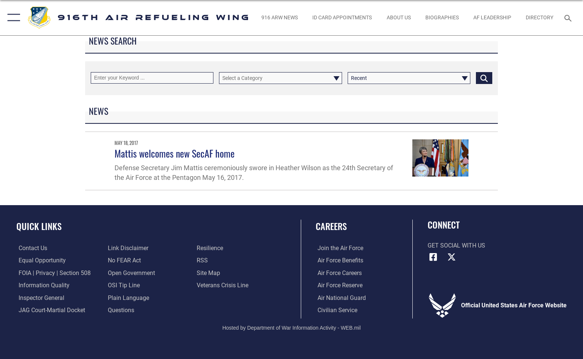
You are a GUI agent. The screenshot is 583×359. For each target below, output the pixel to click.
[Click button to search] (484, 78)
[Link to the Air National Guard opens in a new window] (340, 297)
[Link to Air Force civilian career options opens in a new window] (335, 310)
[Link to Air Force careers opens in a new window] (338, 272)
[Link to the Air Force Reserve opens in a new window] (338, 285)
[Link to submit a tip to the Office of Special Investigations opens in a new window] (123, 285)
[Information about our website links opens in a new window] (127, 248)
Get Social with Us (456, 245)
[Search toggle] (569, 17)
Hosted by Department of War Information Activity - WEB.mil (291, 327)
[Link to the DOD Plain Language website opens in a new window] (127, 297)
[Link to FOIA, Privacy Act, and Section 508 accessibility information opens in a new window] (52, 272)
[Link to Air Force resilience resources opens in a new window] (210, 248)
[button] (12, 17)
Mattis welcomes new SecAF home (175, 153)
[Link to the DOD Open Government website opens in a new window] (130, 272)
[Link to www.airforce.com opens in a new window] (338, 248)
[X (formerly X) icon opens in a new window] (451, 257)
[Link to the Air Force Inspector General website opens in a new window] (39, 297)
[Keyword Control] (152, 78)
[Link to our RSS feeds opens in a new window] (203, 260)
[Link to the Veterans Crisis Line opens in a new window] (223, 285)
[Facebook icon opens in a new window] (433, 257)
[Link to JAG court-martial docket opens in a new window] (49, 310)
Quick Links (39, 226)
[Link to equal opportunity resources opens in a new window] (40, 260)
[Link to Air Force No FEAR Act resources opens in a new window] (123, 260)
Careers (331, 226)
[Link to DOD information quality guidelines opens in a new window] (41, 285)
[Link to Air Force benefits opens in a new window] (338, 260)
